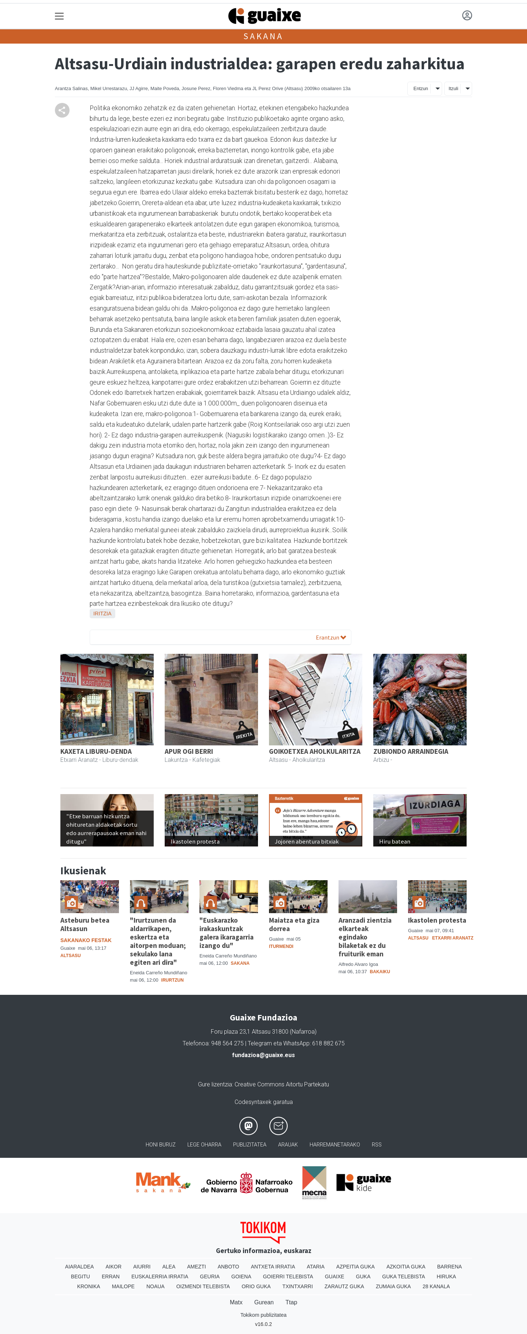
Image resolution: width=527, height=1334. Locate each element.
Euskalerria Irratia (159, 1276)
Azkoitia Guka (406, 1267)
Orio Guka (256, 1286)
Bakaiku (380, 971)
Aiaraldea (79, 1267)
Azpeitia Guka (355, 1267)
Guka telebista (403, 1276)
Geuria (210, 1276)
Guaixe (334, 1276)
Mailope (123, 1286)
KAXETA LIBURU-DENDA (96, 751)
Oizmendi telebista (203, 1286)
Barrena (449, 1267)
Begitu (80, 1276)
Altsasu (70, 955)
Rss (377, 1145)
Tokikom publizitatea (263, 1315)
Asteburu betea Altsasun (84, 924)
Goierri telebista (288, 1276)
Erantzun (331, 637)
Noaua (155, 1286)
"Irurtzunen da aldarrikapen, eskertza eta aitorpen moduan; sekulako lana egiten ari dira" (158, 941)
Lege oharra (204, 1145)
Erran (111, 1276)
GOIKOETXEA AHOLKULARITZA (314, 751)
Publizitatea (249, 1145)
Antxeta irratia (273, 1267)
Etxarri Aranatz (453, 938)
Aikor (113, 1267)
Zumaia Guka (393, 1286)
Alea (168, 1267)
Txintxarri (298, 1286)
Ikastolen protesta (437, 920)
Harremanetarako (335, 1145)
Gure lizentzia (215, 1084)
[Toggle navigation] (59, 16)
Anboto (228, 1267)
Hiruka (446, 1276)
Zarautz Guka (344, 1286)
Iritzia (102, 613)
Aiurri (141, 1267)
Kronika (88, 1286)
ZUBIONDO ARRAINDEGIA (410, 751)
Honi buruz (161, 1145)
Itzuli (453, 88)
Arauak (288, 1145)
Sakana (263, 36)
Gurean (264, 1302)
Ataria (316, 1267)
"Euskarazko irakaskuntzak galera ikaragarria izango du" (226, 933)
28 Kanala (436, 1286)
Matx (236, 1302)
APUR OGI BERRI (189, 751)
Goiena (241, 1276)
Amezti (196, 1267)
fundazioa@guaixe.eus (263, 1055)
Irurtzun (172, 980)
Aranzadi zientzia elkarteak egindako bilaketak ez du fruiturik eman (365, 937)
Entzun (421, 88)
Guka (363, 1276)
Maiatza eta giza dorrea (294, 924)
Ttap (291, 1302)
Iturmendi (281, 946)
